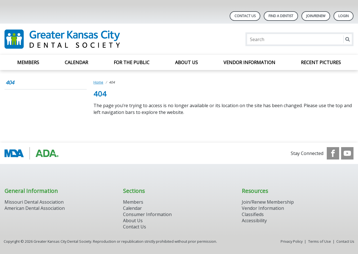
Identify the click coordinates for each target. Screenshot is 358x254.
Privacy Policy (292, 241)
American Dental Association (35, 208)
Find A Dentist (280, 16)
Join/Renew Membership (268, 202)
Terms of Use (319, 241)
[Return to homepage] (77, 39)
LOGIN (343, 16)
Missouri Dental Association (34, 202)
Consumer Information (147, 214)
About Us (186, 62)
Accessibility (254, 220)
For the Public (131, 62)
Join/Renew (315, 16)
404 (10, 82)
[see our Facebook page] (333, 153)
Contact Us (245, 16)
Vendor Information (249, 62)
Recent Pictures (321, 62)
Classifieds (253, 214)
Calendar (76, 62)
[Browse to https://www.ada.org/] (33, 153)
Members (28, 62)
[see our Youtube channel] (347, 153)
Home (98, 82)
